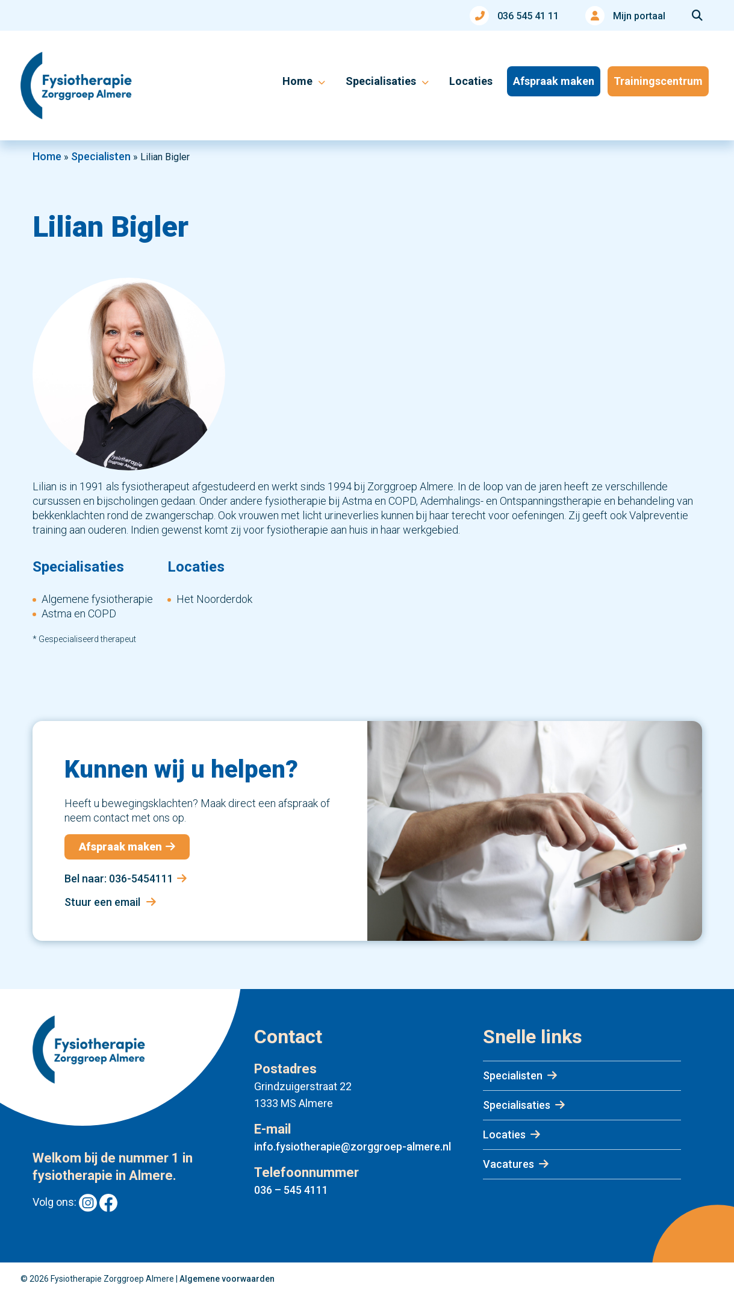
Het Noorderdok (214, 599)
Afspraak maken (127, 846)
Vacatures (508, 1164)
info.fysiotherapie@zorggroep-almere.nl (352, 1146)
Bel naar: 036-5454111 (125, 878)
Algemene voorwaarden (227, 1279)
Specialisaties (516, 1105)
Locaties (504, 1134)
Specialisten (101, 156)
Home (47, 156)
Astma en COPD (79, 613)
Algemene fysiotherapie (97, 599)
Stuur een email (110, 902)
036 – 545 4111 (291, 1190)
